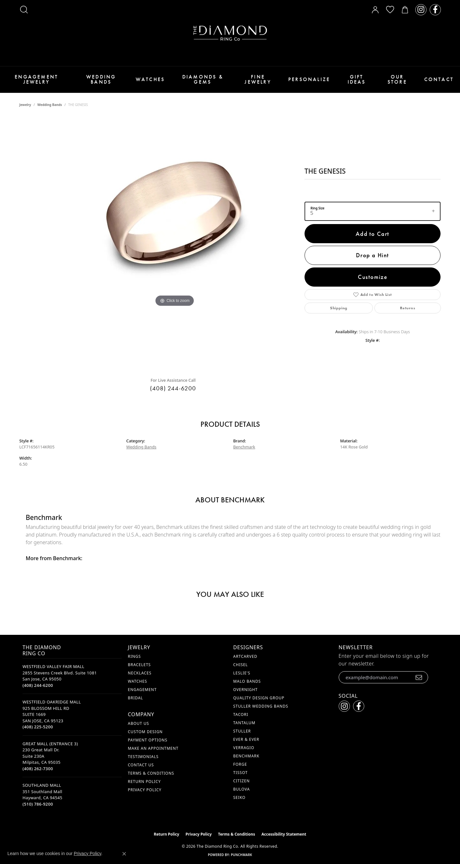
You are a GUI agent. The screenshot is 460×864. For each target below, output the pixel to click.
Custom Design (145, 731)
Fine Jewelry (258, 79)
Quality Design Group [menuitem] (259, 698)
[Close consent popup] (124, 854)
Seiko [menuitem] (239, 797)
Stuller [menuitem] (242, 731)
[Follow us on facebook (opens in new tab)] (435, 9)
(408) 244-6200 (173, 388)
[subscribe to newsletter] (419, 677)
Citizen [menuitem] (241, 781)
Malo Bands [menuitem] (247, 681)
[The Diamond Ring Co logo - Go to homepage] (230, 33)
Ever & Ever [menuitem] (246, 739)
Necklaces (140, 673)
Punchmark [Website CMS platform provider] (241, 855)
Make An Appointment (153, 748)
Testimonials (143, 756)
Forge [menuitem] (240, 764)
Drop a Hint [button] (372, 255)
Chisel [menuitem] (240, 664)
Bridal (135, 698)
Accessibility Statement (283, 834)
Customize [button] (372, 277)
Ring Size (318, 208)
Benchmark (244, 447)
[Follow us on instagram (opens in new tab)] (420, 9)
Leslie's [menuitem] (242, 673)
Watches (150, 79)
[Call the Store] (38, 685)
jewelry (25, 104)
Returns (407, 308)
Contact (439, 79)
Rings (134, 656)
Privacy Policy (145, 790)
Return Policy (144, 781)
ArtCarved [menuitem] (245, 656)
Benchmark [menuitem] (246, 756)
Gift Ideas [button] (357, 79)
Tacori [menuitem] (240, 714)
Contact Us (141, 765)
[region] (174, 244)
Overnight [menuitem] (245, 689)
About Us (138, 723)
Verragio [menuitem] (243, 747)
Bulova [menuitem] (241, 789)
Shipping (338, 308)
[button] (23, 9)
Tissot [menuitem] (240, 772)
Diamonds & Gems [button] (202, 79)
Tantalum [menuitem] (244, 722)
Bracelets (139, 664)
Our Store (397, 79)
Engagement (142, 689)
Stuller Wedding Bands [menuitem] (260, 706)
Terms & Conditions (151, 773)
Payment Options (148, 740)
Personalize (309, 79)
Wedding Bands (101, 79)
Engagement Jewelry (36, 79)
